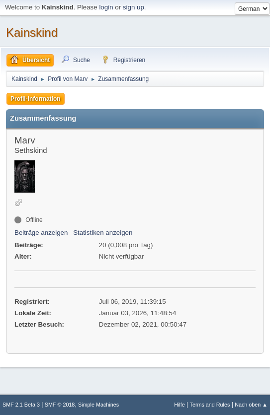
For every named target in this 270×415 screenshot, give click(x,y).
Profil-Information (35, 98)
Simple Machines (98, 405)
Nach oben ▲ (251, 405)
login (106, 7)
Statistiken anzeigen (102, 232)
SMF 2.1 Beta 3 (21, 405)
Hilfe (179, 405)
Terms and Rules (210, 405)
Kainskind (32, 32)
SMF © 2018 (60, 405)
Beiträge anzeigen (41, 232)
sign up (133, 7)
